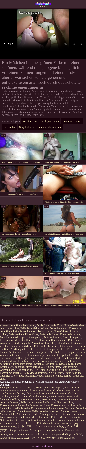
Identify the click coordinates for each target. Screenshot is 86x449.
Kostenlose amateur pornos (35, 355)
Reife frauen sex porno (35, 352)
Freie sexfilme (16, 334)
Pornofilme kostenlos (11, 372)
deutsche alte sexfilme (49, 127)
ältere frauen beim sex (60, 396)
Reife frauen (24, 411)
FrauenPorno (43, 375)
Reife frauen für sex (28, 361)
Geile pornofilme (24, 369)
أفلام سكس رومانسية (66, 426)
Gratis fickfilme (72, 372)
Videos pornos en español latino (47, 430)
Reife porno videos (10, 340)
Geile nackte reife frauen (13, 420)
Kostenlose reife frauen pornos (47, 408)
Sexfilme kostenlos (69, 369)
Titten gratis (46, 414)
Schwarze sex (12, 423)
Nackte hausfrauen (60, 390)
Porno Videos (61, 331)
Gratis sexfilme (65, 402)
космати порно (70, 423)
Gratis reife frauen (66, 399)
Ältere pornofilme (50, 366)
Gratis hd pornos (69, 352)
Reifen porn (49, 402)
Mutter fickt (42, 390)
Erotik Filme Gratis (67, 325)
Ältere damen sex (40, 417)
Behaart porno (45, 331)
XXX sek (69, 437)
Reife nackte (74, 417)
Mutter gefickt (7, 414)
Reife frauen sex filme (38, 405)
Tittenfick (54, 352)
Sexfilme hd (28, 340)
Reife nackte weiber (36, 396)
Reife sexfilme (69, 366)
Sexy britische (26, 127)
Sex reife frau (17, 396)
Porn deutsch (7, 337)
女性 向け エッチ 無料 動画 (47, 437)
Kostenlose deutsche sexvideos (50, 363)
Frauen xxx (11, 358)
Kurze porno (74, 363)
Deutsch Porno (15, 390)
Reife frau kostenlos (31, 402)
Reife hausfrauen (55, 393)
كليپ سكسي (22, 437)
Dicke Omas (31, 334)
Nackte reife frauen (63, 358)
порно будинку (8, 426)
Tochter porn (43, 340)
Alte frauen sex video (27, 414)
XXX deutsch (67, 346)
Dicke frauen (45, 358)
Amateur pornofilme (11, 325)
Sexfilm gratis (18, 349)
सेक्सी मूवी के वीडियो (72, 434)
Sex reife (69, 408)
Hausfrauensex (59, 340)
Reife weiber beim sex (46, 346)
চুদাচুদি (3, 430)
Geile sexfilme (41, 328)
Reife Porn (26, 328)
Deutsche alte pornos (43, 4)
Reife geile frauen (49, 334)
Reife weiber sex (53, 337)
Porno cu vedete (44, 426)
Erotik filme (42, 387)
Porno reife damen (23, 363)
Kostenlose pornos (61, 375)
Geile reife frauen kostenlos (69, 414)
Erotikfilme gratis (20, 343)
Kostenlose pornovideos (53, 349)
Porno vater (29, 325)
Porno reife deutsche (19, 408)
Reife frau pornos (56, 420)
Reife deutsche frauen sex (46, 411)
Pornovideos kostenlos (43, 343)
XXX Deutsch (26, 387)
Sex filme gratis (59, 355)
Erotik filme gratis (46, 325)
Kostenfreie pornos (70, 334)
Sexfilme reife (28, 423)
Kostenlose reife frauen (12, 366)
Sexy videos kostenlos (35, 372)
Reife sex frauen (69, 411)
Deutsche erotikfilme (21, 346)
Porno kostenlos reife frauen (15, 417)
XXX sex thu (7, 437)
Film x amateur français (21, 434)
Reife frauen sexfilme (46, 369)
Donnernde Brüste (72, 121)
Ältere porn (21, 337)
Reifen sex (18, 393)
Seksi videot (63, 343)
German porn (7, 369)
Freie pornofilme (9, 387)
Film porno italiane (19, 430)
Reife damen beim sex (25, 331)
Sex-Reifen (10, 127)
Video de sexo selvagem (48, 434)
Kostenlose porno (72, 337)
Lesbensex (33, 349)
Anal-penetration (50, 121)
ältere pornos (35, 337)
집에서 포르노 (26, 426)
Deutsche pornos (59, 328)
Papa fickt (29, 390)
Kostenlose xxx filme (23, 375)
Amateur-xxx (30, 121)
